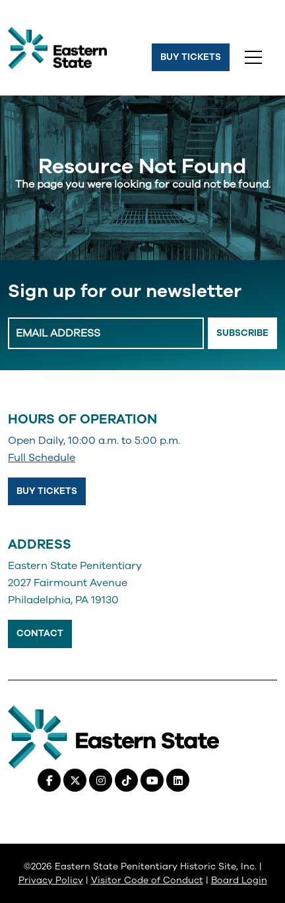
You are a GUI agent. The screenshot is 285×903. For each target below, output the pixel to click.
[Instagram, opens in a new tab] (100, 780)
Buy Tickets (190, 57)
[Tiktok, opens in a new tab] (126, 780)
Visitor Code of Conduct (147, 880)
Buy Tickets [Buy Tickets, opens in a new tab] (46, 491)
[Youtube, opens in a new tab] (152, 780)
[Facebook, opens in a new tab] (49, 780)
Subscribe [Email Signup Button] (242, 333)
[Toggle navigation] (253, 57)
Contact (39, 633)
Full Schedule (41, 458)
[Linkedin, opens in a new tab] (177, 780)
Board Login (239, 880)
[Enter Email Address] (106, 333)
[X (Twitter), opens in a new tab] (74, 780)
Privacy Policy (50, 880)
